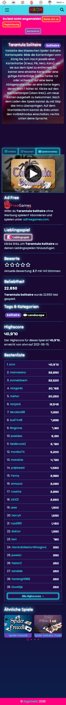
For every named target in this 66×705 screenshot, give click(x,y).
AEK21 (15, 499)
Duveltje (17, 587)
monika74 (18, 452)
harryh (16, 515)
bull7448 (16, 420)
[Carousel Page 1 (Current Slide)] (28, 639)
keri (14, 539)
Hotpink (15, 404)
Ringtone (16, 428)
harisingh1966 (21, 579)
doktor (16, 531)
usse (14, 507)
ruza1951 (16, 523)
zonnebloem (18, 380)
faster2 (17, 563)
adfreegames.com (36, 219)
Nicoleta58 (17, 412)
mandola (17, 460)
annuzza (16, 484)
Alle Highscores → (33, 596)
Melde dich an (51, 19)
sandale (17, 571)
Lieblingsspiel (18, 237)
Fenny (15, 476)
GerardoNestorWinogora (29, 547)
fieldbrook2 (18, 444)
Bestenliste (33, 31)
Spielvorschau (48, 151)
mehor (14, 396)
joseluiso (16, 436)
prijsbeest (18, 468)
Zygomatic (30, 701)
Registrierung (11, 24)
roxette (16, 492)
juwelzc (17, 555)
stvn (12, 364)
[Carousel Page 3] (35, 639)
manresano (18, 372)
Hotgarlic (16, 388)
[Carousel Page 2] (31, 639)
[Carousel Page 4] (38, 639)
